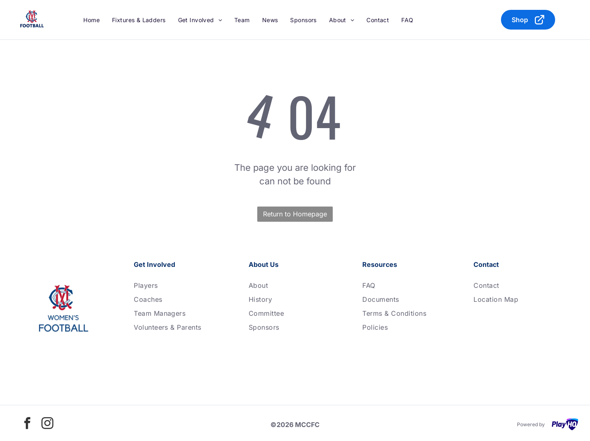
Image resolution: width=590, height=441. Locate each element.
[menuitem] (91, 19)
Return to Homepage (295, 214)
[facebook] (27, 424)
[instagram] (48, 424)
